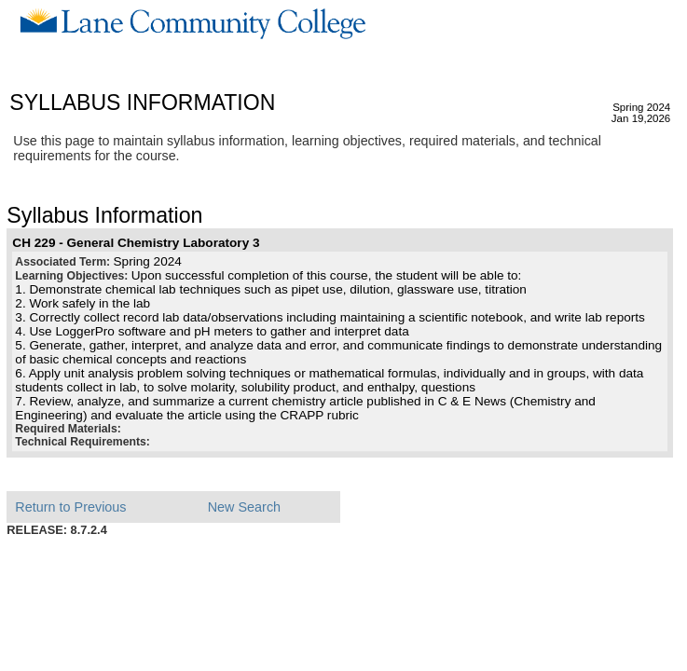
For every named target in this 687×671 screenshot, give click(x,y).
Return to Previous (70, 507)
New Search (244, 507)
